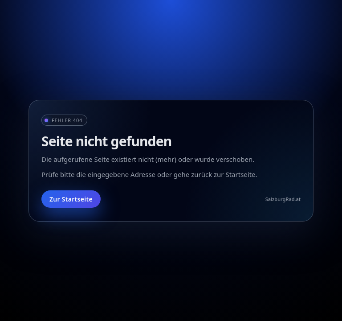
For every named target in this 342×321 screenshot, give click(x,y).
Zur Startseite (71, 199)
